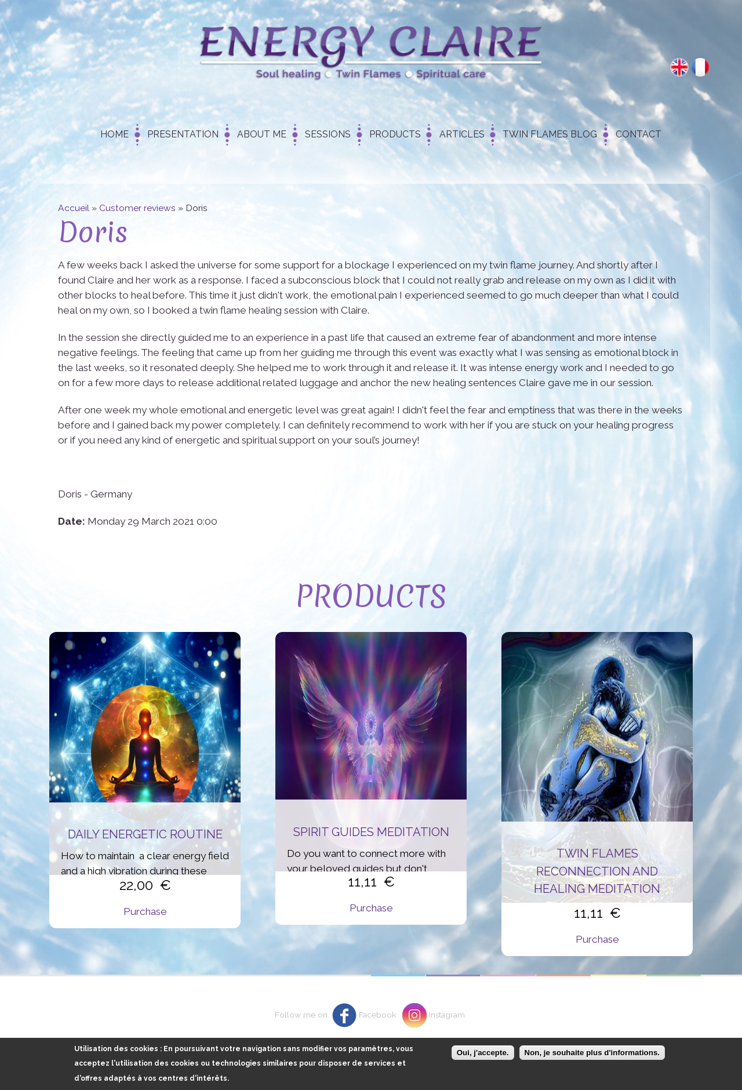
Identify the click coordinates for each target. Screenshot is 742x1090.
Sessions (328, 134)
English (679, 67)
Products (395, 134)
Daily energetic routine (145, 834)
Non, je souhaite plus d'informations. (592, 1057)
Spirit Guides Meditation (371, 832)
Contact (638, 134)
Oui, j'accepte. (483, 1057)
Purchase (145, 911)
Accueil (73, 207)
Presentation (183, 134)
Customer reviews (137, 207)
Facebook (377, 1014)
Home (114, 134)
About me (261, 134)
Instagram (447, 1014)
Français (700, 67)
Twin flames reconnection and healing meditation (597, 871)
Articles (462, 134)
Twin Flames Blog (550, 134)
